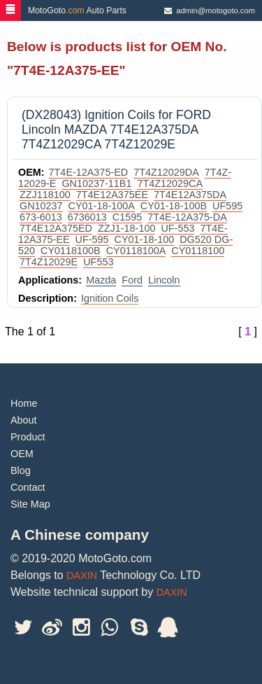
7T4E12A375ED (56, 228)
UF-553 (177, 228)
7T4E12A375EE (112, 194)
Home (23, 403)
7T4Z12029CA (170, 183)
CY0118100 (197, 250)
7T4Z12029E (49, 261)
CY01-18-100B (173, 205)
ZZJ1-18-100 (126, 228)
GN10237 (41, 205)
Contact (27, 487)
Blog (20, 470)
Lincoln (164, 280)
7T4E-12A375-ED (89, 172)
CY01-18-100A (101, 205)
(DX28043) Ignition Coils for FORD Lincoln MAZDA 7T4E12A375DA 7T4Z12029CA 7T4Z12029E (116, 129)
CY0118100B (71, 250)
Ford (132, 280)
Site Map (30, 504)
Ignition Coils (109, 298)
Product (27, 436)
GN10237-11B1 (96, 183)
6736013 (87, 217)
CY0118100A (136, 250)
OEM (22, 453)
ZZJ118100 (45, 194)
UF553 (98, 261)
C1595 (127, 217)
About (23, 420)
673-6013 (41, 217)
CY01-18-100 (145, 239)
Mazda (101, 280)
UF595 (227, 205)
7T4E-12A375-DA (187, 217)
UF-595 (92, 239)
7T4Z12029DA (166, 172)
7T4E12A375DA (190, 194)
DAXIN (81, 575)
